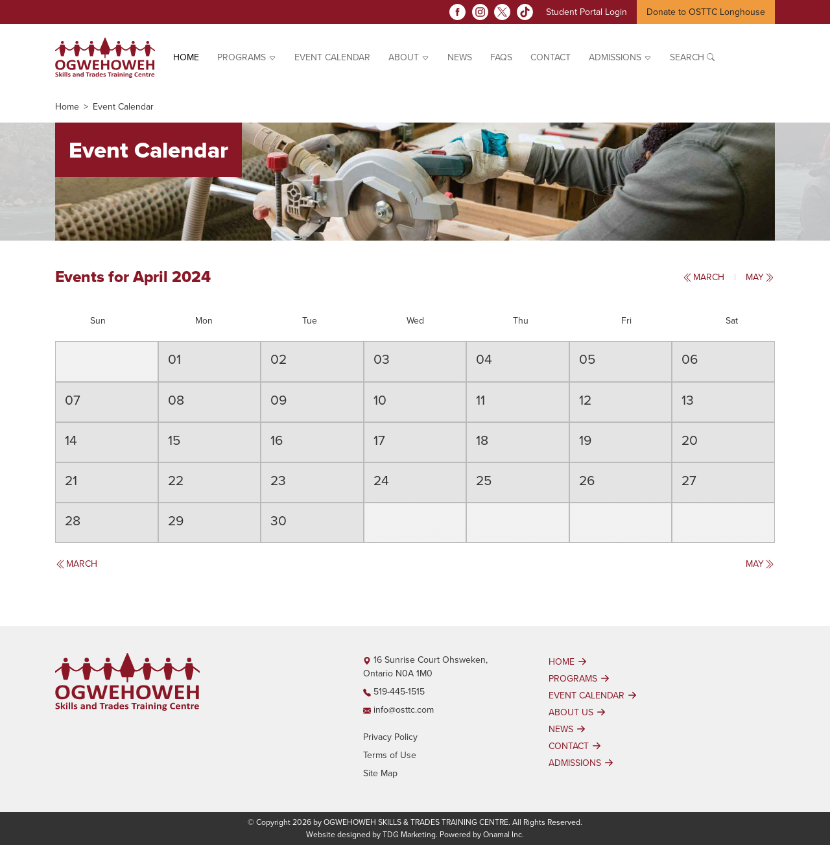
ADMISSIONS (583, 762)
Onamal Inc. (503, 834)
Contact (550, 57)
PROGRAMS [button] (246, 57)
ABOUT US (579, 712)
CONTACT (576, 746)
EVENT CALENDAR (332, 57)
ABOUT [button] (408, 57)
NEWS (569, 729)
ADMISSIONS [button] (620, 57)
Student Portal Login (586, 12)
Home (186, 57)
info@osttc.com (398, 710)
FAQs (501, 57)
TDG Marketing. (410, 834)
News (459, 57)
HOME (569, 661)
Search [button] (692, 57)
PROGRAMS (581, 678)
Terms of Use (389, 755)
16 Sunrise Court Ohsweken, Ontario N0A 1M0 (425, 666)
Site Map (380, 773)
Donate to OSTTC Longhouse (705, 12)
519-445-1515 (394, 691)
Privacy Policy (390, 737)
